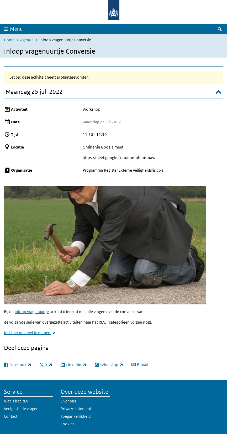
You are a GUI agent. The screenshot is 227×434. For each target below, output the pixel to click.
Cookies (67, 423)
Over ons (68, 401)
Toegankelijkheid (76, 416)
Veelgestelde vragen (21, 408)
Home (9, 39)
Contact (10, 416)
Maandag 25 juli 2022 (34, 91)
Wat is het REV (16, 401)
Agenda (27, 39)
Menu (16, 29)
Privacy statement (76, 408)
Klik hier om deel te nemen (30, 332)
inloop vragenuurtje (34, 311)
